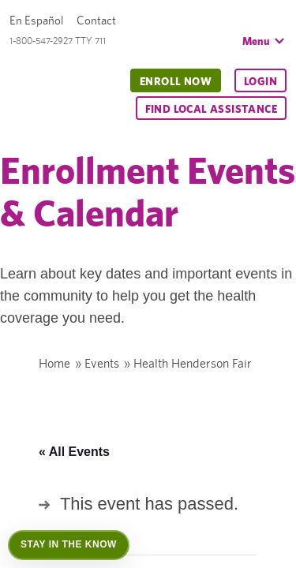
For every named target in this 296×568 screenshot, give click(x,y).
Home (54, 363)
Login (260, 81)
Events (101, 363)
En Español (36, 20)
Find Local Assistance (211, 109)
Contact (96, 20)
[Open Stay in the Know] (68, 545)
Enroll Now (176, 81)
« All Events (74, 451)
